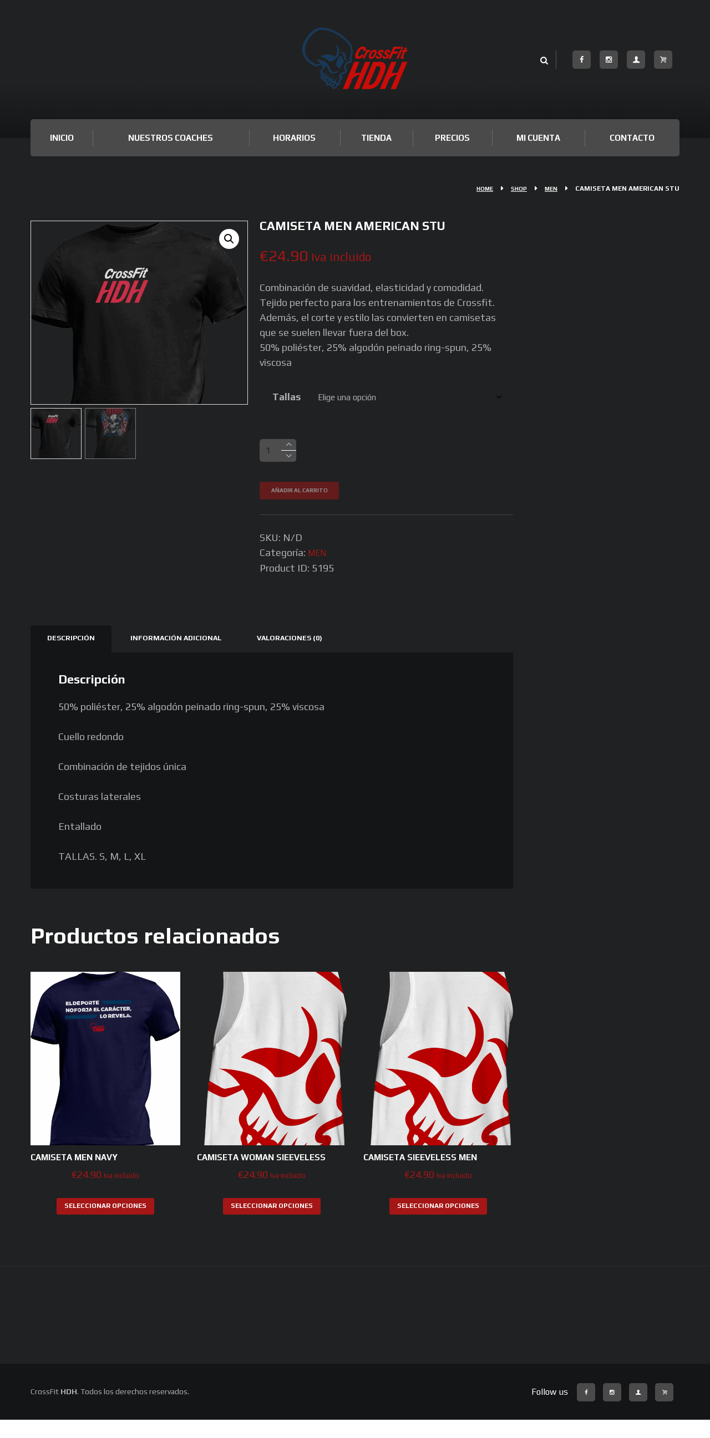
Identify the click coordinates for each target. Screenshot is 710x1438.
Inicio (62, 137)
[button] (228, 241)
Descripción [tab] (74, 642)
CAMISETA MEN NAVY (82, 1162)
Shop (515, 188)
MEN (549, 188)
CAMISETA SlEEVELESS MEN (430, 1162)
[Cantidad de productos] (278, 452)
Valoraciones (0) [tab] (313, 642)
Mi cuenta (538, 137)
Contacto (632, 137)
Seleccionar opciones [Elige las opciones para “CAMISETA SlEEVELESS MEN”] (438, 1211)
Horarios (294, 137)
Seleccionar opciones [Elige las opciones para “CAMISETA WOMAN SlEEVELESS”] (272, 1223)
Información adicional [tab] (188, 642)
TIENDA (376, 137)
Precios (452, 137)
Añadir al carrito (306, 494)
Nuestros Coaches (170, 137)
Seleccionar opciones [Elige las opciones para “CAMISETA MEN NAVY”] (105, 1211)
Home (478, 188)
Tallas (282, 396)
